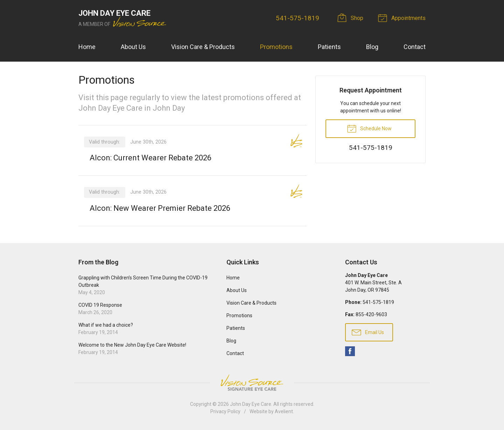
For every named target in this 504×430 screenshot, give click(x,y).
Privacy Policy (225, 411)
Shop (351, 17)
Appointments (403, 17)
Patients (329, 46)
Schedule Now (369, 128)
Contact (415, 46)
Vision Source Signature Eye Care (252, 382)
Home (87, 46)
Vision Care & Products (203, 46)
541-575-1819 (297, 18)
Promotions (276, 46)
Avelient (284, 411)
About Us (133, 46)
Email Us (368, 332)
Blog (372, 46)
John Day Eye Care (250, 404)
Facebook (350, 351)
